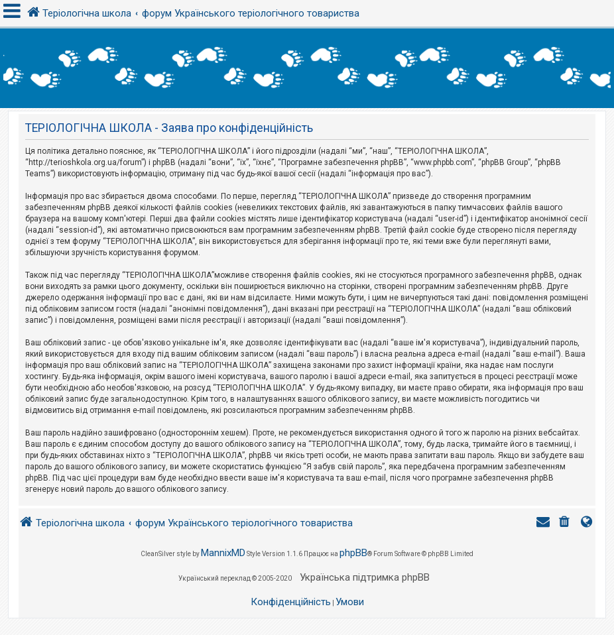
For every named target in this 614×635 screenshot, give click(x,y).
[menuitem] (565, 523)
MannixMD (223, 553)
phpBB (353, 553)
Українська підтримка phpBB (365, 577)
